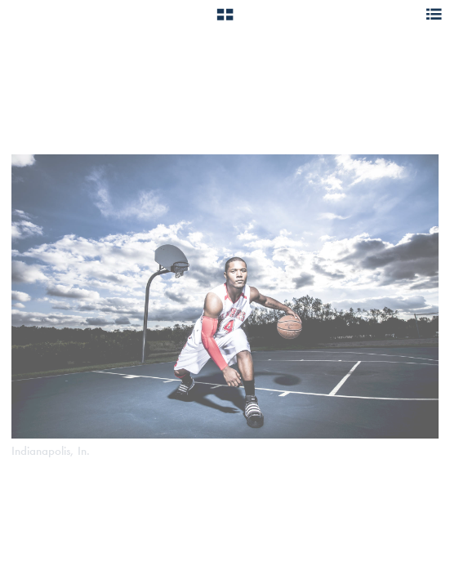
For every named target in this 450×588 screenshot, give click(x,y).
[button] (225, 20)
